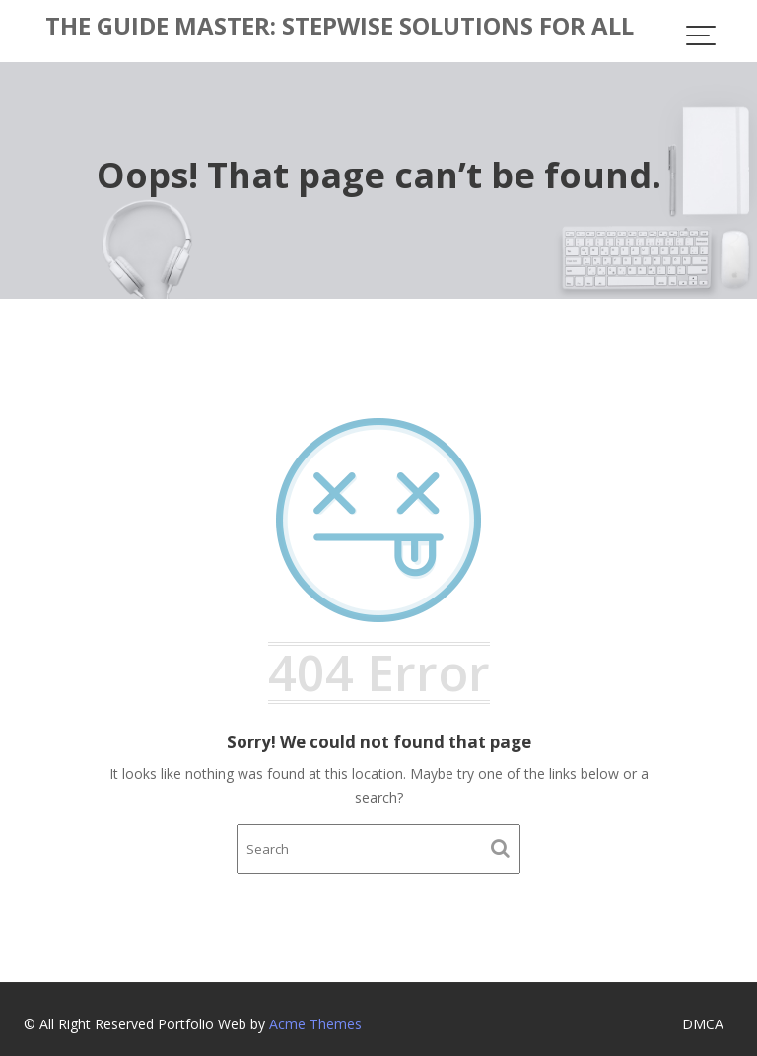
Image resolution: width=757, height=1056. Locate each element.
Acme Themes (315, 1024)
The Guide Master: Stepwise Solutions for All (339, 25)
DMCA (702, 1024)
